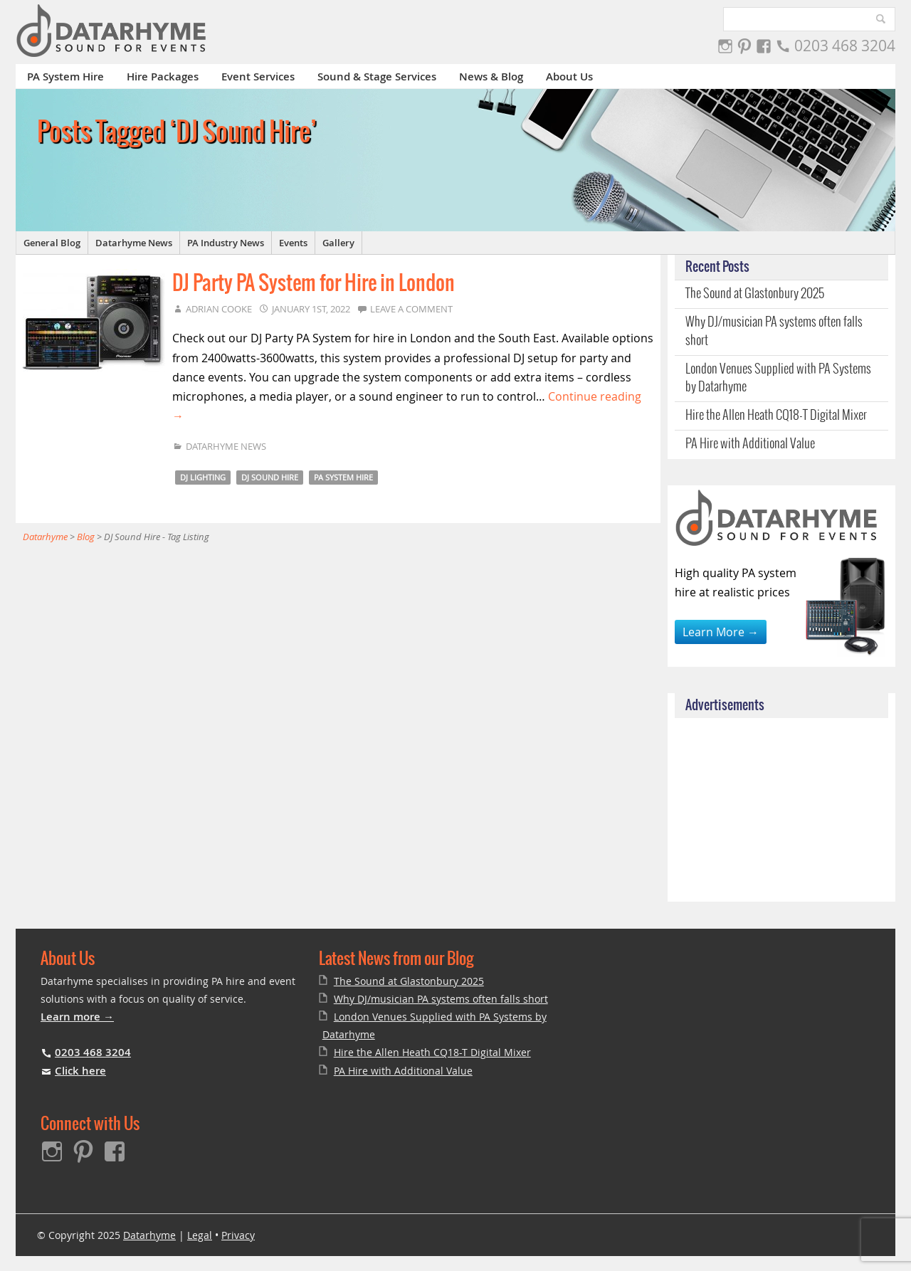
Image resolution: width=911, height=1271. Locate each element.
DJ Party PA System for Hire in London (313, 284)
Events (293, 242)
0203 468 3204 (844, 46)
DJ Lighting (203, 477)
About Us (569, 76)
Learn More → (721, 632)
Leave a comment (411, 308)
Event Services (258, 76)
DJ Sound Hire (269, 477)
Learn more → (77, 1016)
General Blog (51, 242)
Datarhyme (149, 1235)
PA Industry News (225, 242)
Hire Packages (163, 76)
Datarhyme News (133, 242)
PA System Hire (65, 76)
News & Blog (491, 76)
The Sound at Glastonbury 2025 (754, 294)
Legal (199, 1235)
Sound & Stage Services (376, 76)
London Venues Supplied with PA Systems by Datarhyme (778, 378)
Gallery (338, 242)
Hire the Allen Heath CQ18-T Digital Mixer (776, 415)
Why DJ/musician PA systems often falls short (774, 331)
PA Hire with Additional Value (750, 444)
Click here (80, 1070)
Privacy (238, 1235)
